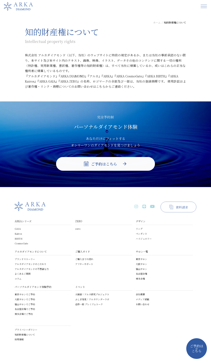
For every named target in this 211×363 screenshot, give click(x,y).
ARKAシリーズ (23, 221)
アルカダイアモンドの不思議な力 (32, 269)
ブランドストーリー (25, 259)
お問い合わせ (142, 304)
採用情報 (19, 339)
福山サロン (141, 269)
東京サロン (141, 259)
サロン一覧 (142, 251)
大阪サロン (141, 264)
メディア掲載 (142, 299)
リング (139, 228)
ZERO (78, 221)
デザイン (140, 221)
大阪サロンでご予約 (25, 299)
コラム (18, 278)
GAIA (18, 228)
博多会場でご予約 (24, 314)
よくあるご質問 (22, 273)
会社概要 (140, 294)
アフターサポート (84, 264)
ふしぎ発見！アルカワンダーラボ (92, 299)
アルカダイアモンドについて (31, 251)
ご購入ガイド (82, 251)
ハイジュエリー (144, 238)
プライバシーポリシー (26, 329)
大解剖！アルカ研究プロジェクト (92, 294)
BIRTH (18, 238)
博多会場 (140, 278)
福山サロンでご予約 (25, 304)
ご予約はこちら (196, 348)
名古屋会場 (141, 273)
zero (78, 228)
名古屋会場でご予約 (25, 309)
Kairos (18, 233)
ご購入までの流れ (84, 259)
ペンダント (141, 233)
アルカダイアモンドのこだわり (30, 264)
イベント (80, 287)
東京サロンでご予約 (25, 294)
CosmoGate (21, 243)
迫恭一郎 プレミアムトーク (89, 304)
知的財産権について (25, 334)
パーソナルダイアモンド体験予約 (33, 287)
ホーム (157, 22)
